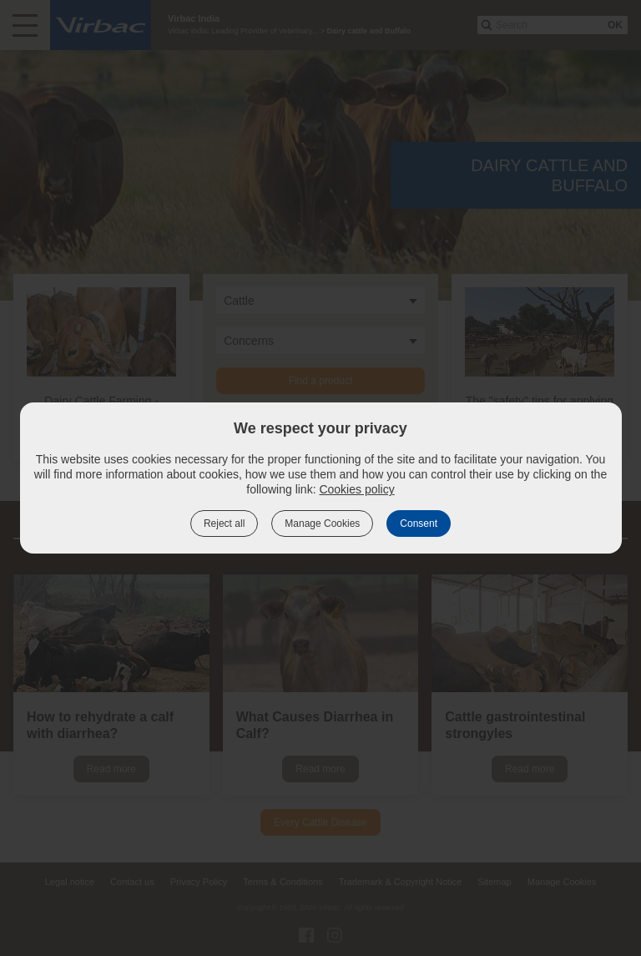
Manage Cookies (322, 523)
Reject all (224, 523)
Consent (418, 523)
